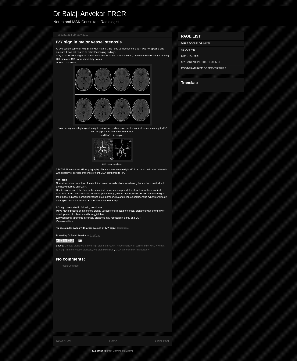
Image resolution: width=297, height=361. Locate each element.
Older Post (162, 341)
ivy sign (160, 245)
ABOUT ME (188, 49)
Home (113, 341)
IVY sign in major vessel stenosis (74, 249)
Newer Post (63, 341)
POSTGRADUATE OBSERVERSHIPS (203, 68)
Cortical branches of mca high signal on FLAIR (90, 245)
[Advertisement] (112, 302)
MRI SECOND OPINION (195, 43)
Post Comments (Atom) (120, 350)
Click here (123, 228)
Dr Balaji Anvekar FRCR (89, 14)
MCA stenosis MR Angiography (132, 249)
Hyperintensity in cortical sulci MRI (135, 245)
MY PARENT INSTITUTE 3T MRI (200, 62)
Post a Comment (70, 265)
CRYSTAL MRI (190, 55)
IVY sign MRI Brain (103, 249)
